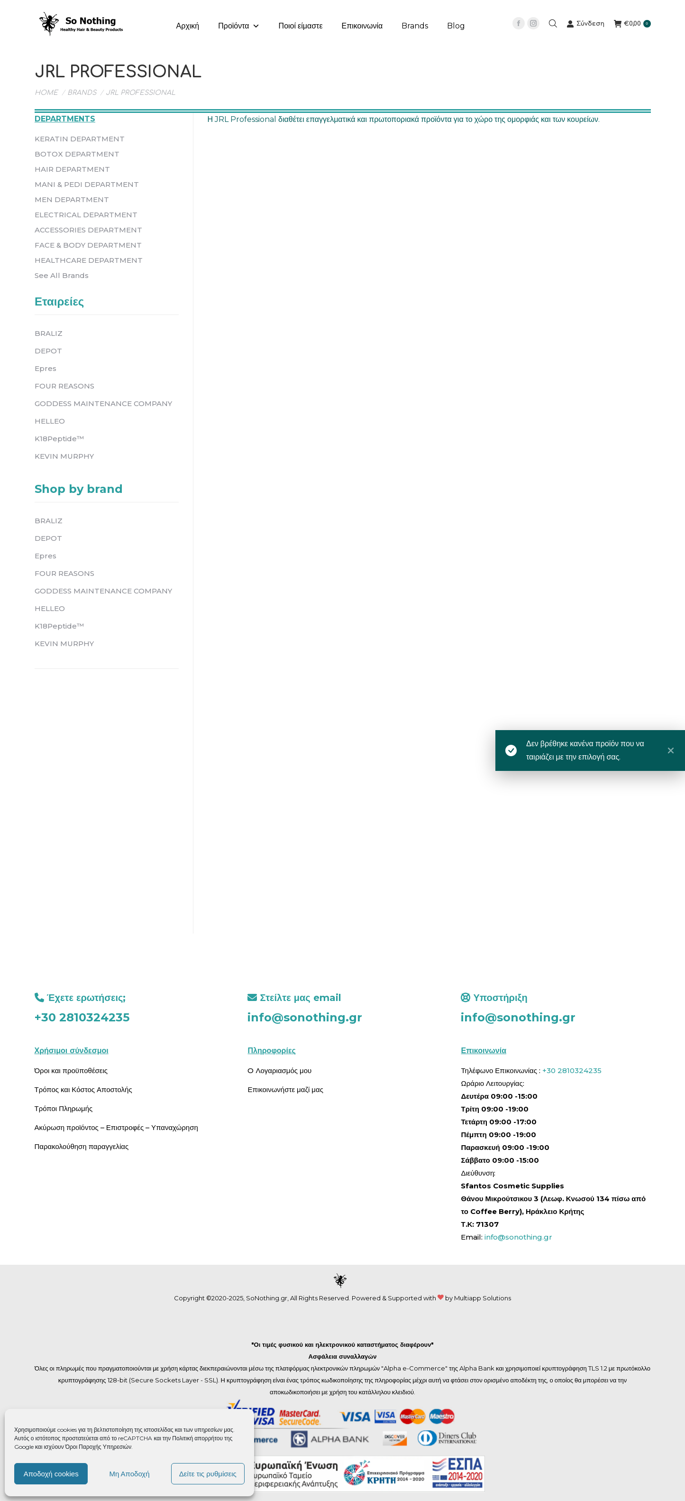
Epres (45, 368)
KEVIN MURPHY (64, 456)
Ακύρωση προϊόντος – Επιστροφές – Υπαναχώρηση (116, 1127)
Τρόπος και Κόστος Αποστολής (83, 1089)
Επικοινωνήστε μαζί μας (285, 1089)
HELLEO (50, 421)
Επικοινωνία (362, 25)
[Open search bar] (553, 23)
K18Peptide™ (59, 438)
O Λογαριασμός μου (279, 1070)
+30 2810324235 (82, 1017)
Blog (456, 25)
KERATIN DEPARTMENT (80, 138)
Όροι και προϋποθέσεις (71, 1070)
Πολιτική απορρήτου (198, 1438)
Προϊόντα (238, 26)
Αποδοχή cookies (51, 1474)
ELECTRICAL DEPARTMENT (86, 214)
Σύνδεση (585, 24)
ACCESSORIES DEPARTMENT (88, 229)
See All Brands (62, 275)
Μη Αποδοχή (129, 1474)
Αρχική (188, 25)
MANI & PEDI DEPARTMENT (87, 184)
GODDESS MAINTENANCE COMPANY (103, 403)
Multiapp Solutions (482, 1298)
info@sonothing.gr (304, 1017)
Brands (415, 25)
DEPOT (48, 350)
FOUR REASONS (64, 385)
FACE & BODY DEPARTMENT (88, 245)
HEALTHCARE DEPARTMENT (89, 260)
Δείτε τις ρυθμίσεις (208, 1474)
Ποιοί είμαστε (301, 25)
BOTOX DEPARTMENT (77, 153)
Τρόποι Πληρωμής (64, 1108)
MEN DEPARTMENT (72, 199)
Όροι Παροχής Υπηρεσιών (98, 1446)
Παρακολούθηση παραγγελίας (82, 1146)
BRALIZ (49, 333)
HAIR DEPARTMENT (72, 169)
